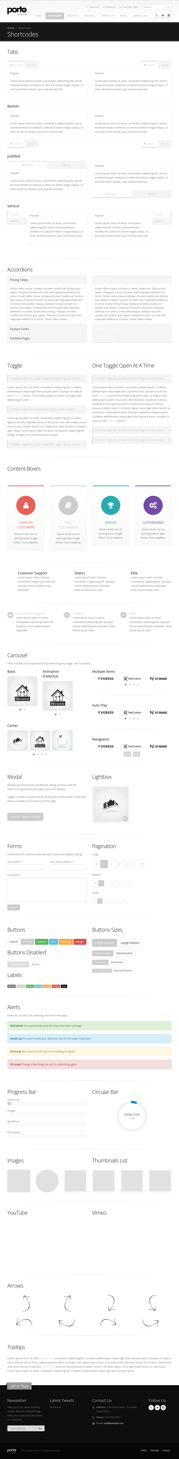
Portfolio (108, 15)
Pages (124, 15)
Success (41, 941)
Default (14, 941)
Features (90, 15)
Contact (166, 1450)
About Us (93, 7)
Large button (104, 943)
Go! (40, 1428)
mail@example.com (114, 1423)
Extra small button (102, 970)
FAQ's (144, 1450)
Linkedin (168, 15)
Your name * (14, 861)
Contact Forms (19, 329)
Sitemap (154, 1450)
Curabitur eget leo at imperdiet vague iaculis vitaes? (42, 409)
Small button (100, 962)
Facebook (156, 15)
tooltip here (46, 1358)
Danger (80, 941)
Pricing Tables (19, 280)
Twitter (162, 15)
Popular (16, 65)
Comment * (14, 875)
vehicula (18, 395)
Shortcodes (55, 15)
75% (132, 1102)
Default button (102, 953)
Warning (66, 941)
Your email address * (62, 861)
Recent (32, 65)
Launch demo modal (25, 816)
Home (39, 15)
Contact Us (109, 7)
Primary (27, 941)
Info (53, 941)
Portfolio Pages (20, 338)
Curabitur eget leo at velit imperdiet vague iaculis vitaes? (45, 378)
